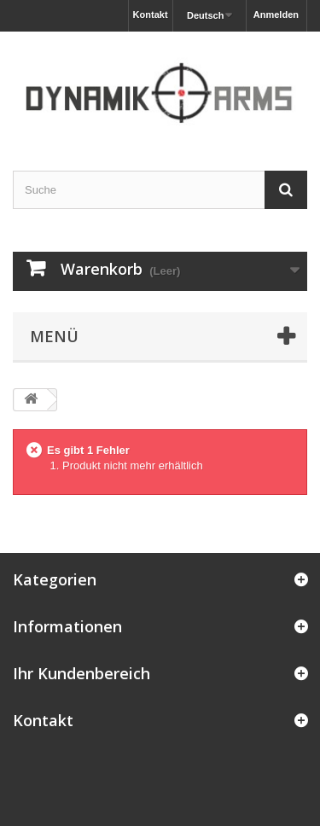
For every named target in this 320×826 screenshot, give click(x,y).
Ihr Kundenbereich (81, 673)
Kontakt (150, 14)
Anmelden (276, 14)
